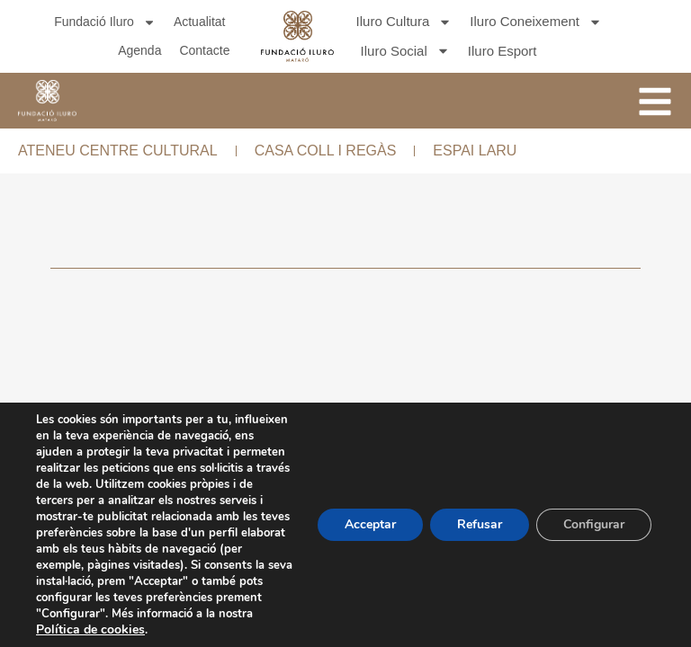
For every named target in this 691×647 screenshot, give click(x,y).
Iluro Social (405, 51)
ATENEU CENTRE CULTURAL (118, 150)
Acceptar (370, 524)
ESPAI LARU (474, 150)
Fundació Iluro (105, 22)
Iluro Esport (502, 50)
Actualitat (200, 21)
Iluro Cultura (404, 22)
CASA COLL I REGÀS (326, 150)
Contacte (204, 50)
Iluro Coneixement (536, 22)
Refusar (479, 524)
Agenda (139, 50)
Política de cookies (90, 629)
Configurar (593, 524)
